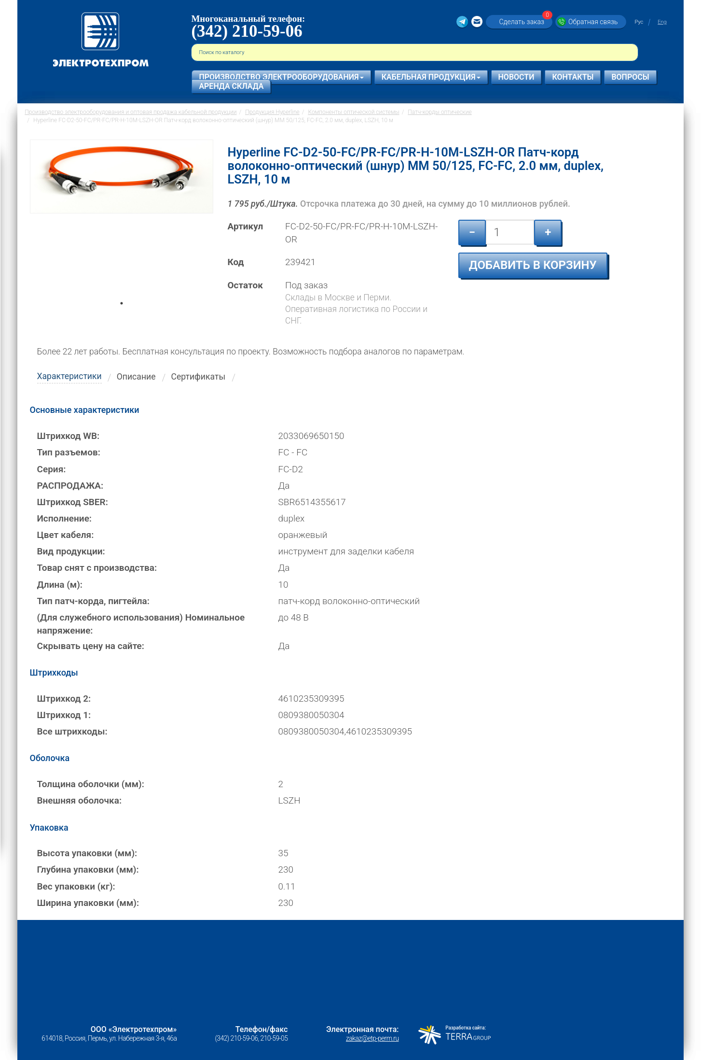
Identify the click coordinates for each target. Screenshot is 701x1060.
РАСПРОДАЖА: (70, 485)
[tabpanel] (121, 224)
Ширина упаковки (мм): (88, 902)
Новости (516, 77)
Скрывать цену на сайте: (90, 645)
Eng (662, 22)
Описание (136, 377)
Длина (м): (60, 584)
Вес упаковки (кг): (76, 886)
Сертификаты (198, 377)
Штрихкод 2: (64, 698)
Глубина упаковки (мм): (88, 869)
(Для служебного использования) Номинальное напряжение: (141, 624)
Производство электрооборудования (281, 77)
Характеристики (69, 376)
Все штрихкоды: (72, 731)
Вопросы (630, 77)
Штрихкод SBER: (72, 502)
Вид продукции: (71, 551)
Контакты (572, 77)
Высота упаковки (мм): (87, 853)
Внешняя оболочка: (79, 800)
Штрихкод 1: (64, 715)
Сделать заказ (524, 21)
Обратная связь (593, 22)
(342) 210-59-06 (246, 31)
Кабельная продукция (431, 77)
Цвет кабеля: (65, 534)
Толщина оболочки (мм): (90, 784)
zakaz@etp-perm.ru (372, 1038)
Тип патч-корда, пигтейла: (93, 601)
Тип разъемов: (68, 452)
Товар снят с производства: (97, 567)
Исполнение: (64, 518)
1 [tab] (121, 317)
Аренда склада (231, 86)
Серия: (51, 469)
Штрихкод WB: (68, 435)
